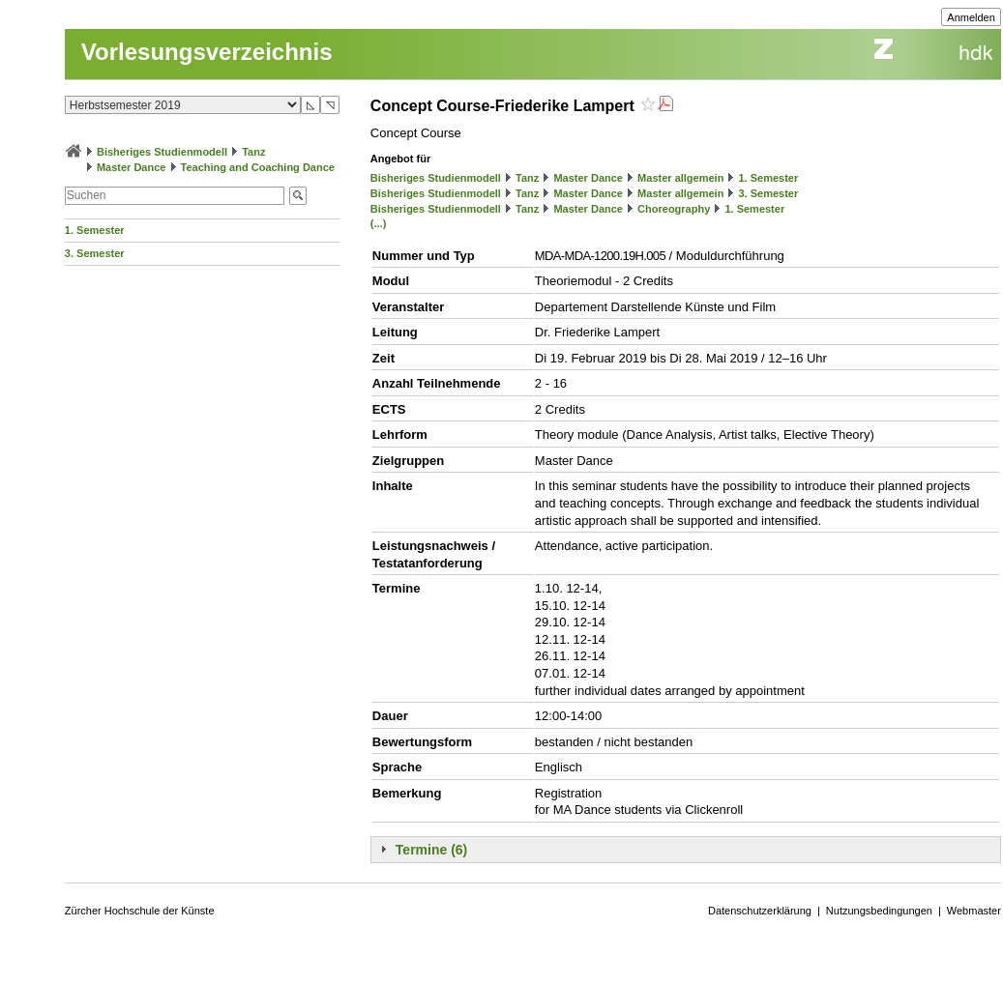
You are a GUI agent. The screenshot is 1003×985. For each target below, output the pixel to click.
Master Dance (131, 167)
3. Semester (95, 253)
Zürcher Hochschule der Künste (140, 910)
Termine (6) (431, 849)
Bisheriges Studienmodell (162, 152)
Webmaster (974, 910)
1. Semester (95, 230)
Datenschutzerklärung (759, 910)
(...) (378, 223)
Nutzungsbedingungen (879, 910)
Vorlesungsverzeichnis (207, 52)
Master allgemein (680, 178)
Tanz (253, 152)
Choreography (673, 209)
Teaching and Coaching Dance (258, 167)
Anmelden (971, 17)
